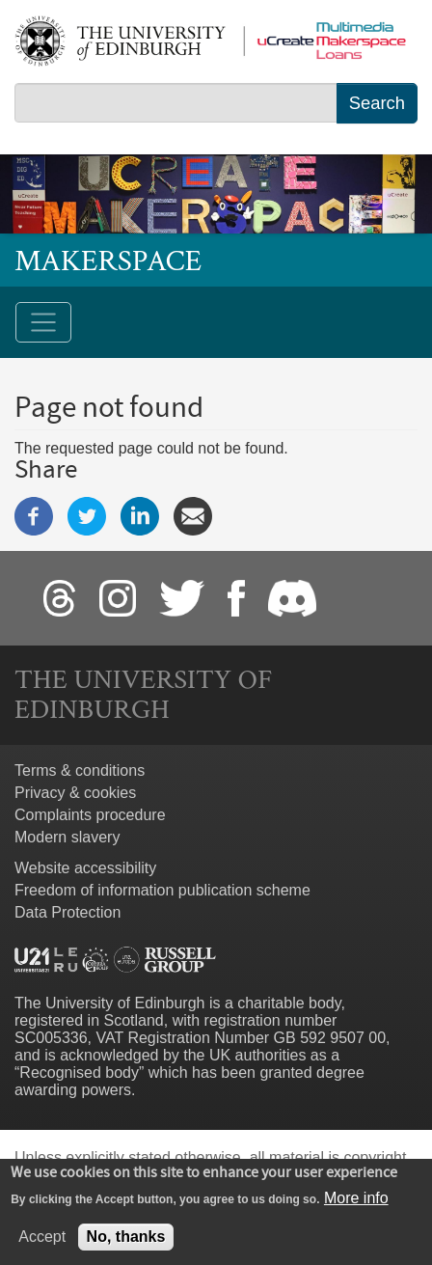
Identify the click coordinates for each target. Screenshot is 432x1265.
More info (356, 1207)
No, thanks (126, 1245)
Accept (42, 1245)
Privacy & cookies (75, 792)
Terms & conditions (79, 770)
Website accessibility (85, 868)
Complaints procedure (90, 815)
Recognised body (79, 1072)
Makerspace (108, 261)
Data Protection (67, 912)
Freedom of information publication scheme (162, 890)
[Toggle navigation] (43, 322)
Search (377, 103)
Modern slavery (67, 837)
